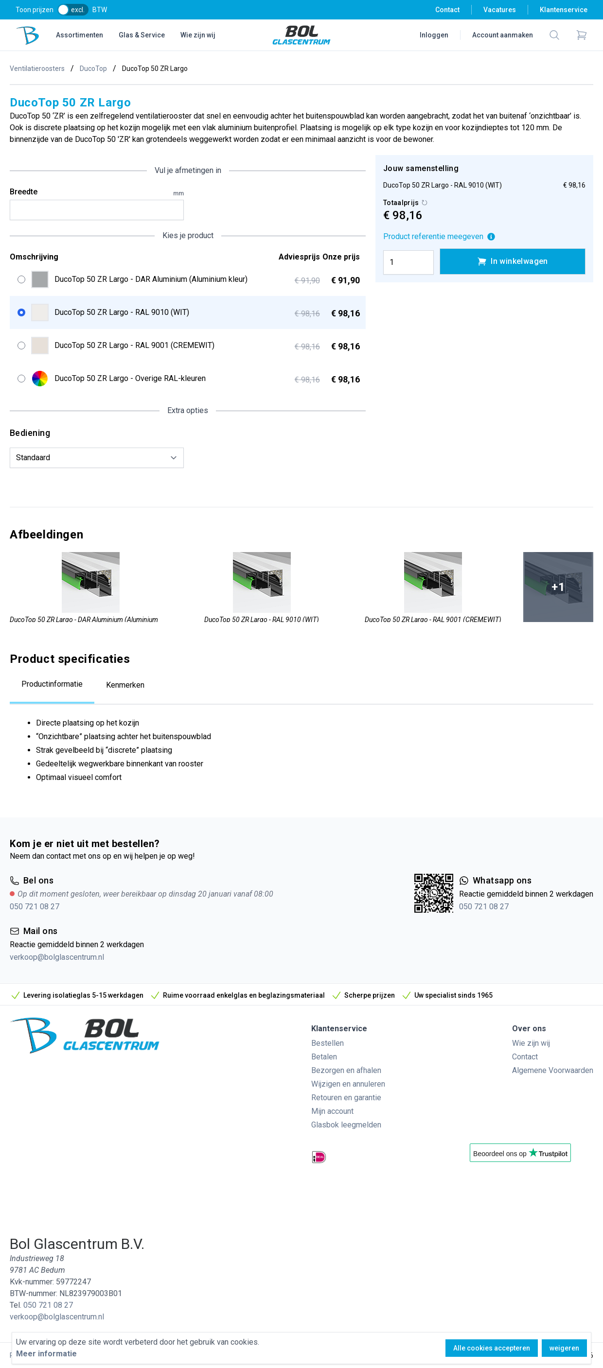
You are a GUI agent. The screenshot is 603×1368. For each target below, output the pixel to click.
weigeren (564, 1348)
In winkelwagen (512, 261)
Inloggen (434, 35)
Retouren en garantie (346, 1097)
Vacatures (499, 10)
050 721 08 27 (34, 906)
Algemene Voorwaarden (552, 1070)
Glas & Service (142, 35)
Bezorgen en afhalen (346, 1070)
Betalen (324, 1056)
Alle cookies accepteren (491, 1348)
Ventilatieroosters (37, 68)
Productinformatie (52, 684)
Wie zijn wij (197, 35)
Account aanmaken (502, 35)
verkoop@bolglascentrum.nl (57, 957)
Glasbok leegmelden (346, 1124)
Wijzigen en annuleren (348, 1084)
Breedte (97, 192)
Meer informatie (46, 1353)
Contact (447, 10)
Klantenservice (563, 10)
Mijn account (332, 1111)
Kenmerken (125, 685)
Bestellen (327, 1043)
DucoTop (93, 68)
